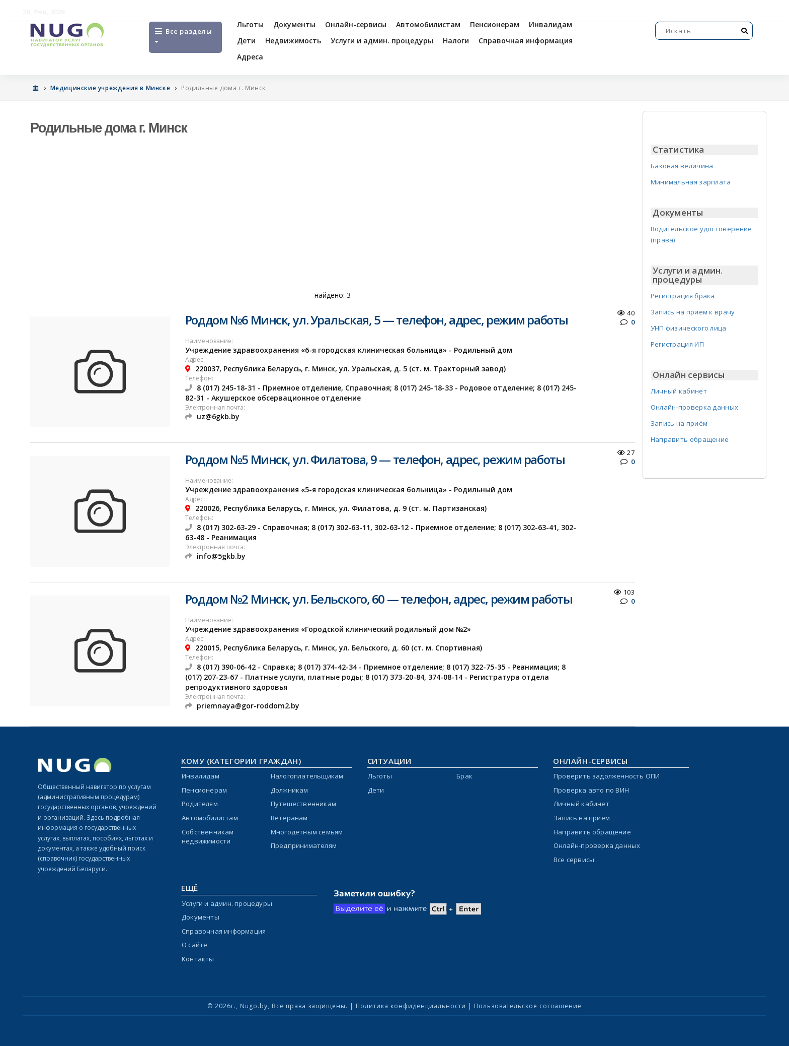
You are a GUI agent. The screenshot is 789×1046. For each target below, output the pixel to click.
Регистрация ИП (677, 344)
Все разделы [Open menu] (182, 34)
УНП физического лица (689, 328)
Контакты (198, 958)
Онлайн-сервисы (355, 24)
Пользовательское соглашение (528, 1006)
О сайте (194, 944)
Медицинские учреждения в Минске (110, 88)
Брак (464, 775)
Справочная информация (526, 40)
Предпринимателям (304, 845)
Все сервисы (574, 859)
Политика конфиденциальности (411, 1006)
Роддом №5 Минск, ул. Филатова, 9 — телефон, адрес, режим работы (375, 459)
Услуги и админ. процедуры (382, 40)
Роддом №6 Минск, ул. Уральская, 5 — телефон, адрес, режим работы (376, 319)
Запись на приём (679, 423)
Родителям (200, 803)
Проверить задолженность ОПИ (607, 775)
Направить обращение (690, 439)
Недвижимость (293, 40)
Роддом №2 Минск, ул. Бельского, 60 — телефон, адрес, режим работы (378, 599)
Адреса (250, 56)
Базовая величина (682, 165)
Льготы (250, 24)
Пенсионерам (494, 24)
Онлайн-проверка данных (695, 407)
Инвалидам (550, 24)
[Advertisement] (333, 216)
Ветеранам (289, 817)
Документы (294, 24)
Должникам (289, 790)
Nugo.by (254, 1006)
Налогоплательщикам (307, 775)
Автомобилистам (428, 24)
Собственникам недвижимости (208, 836)
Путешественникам (303, 803)
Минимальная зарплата (691, 181)
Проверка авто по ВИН (591, 790)
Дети (246, 40)
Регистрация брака (683, 295)
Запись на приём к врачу (693, 311)
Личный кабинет (679, 391)
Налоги (456, 40)
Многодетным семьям (307, 831)
